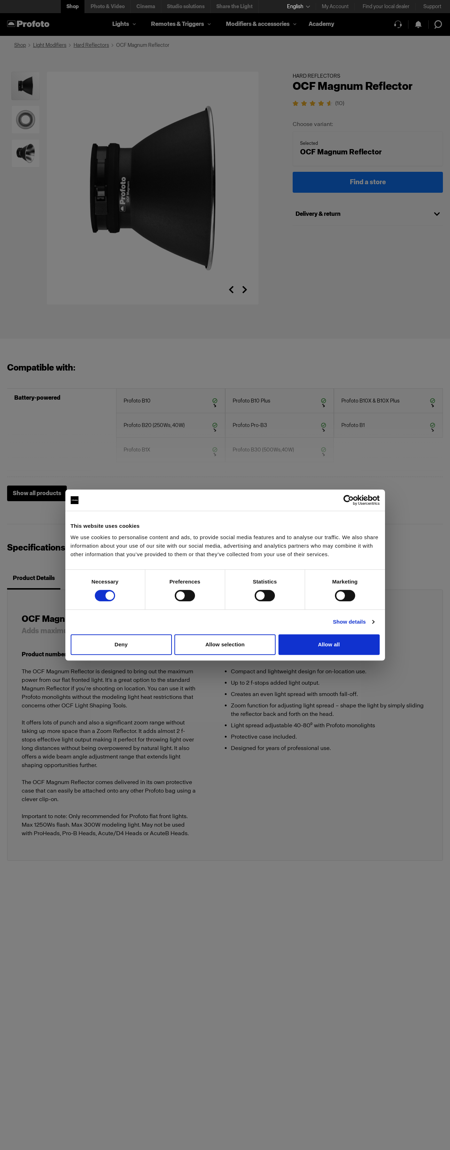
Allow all (329, 644)
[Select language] (298, 6)
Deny (121, 644)
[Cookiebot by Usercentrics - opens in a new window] (349, 500)
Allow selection (225, 644)
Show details (349, 622)
